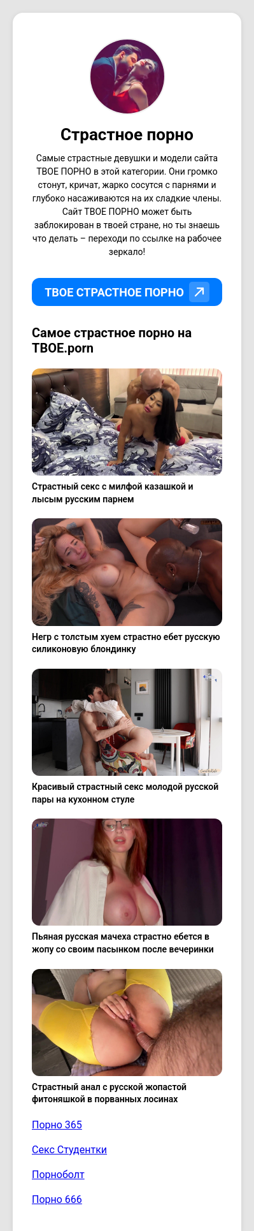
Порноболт (58, 1175)
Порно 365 (57, 1125)
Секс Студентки (69, 1150)
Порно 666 (57, 1199)
